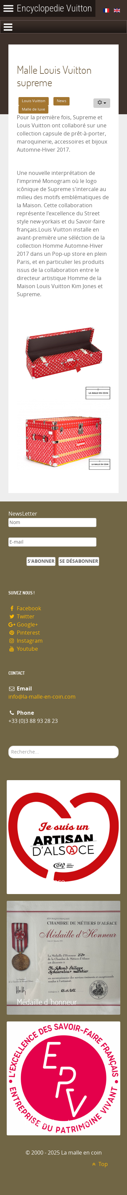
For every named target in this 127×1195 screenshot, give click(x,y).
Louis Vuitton (33, 101)
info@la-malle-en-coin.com (42, 697)
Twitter (21, 616)
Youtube (23, 649)
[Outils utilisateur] (101, 103)
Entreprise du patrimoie (53, 1122)
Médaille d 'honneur (47, 1002)
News (61, 101)
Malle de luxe (33, 109)
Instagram (25, 641)
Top (99, 1164)
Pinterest (24, 633)
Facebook (24, 608)
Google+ (23, 624)
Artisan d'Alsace (41, 881)
